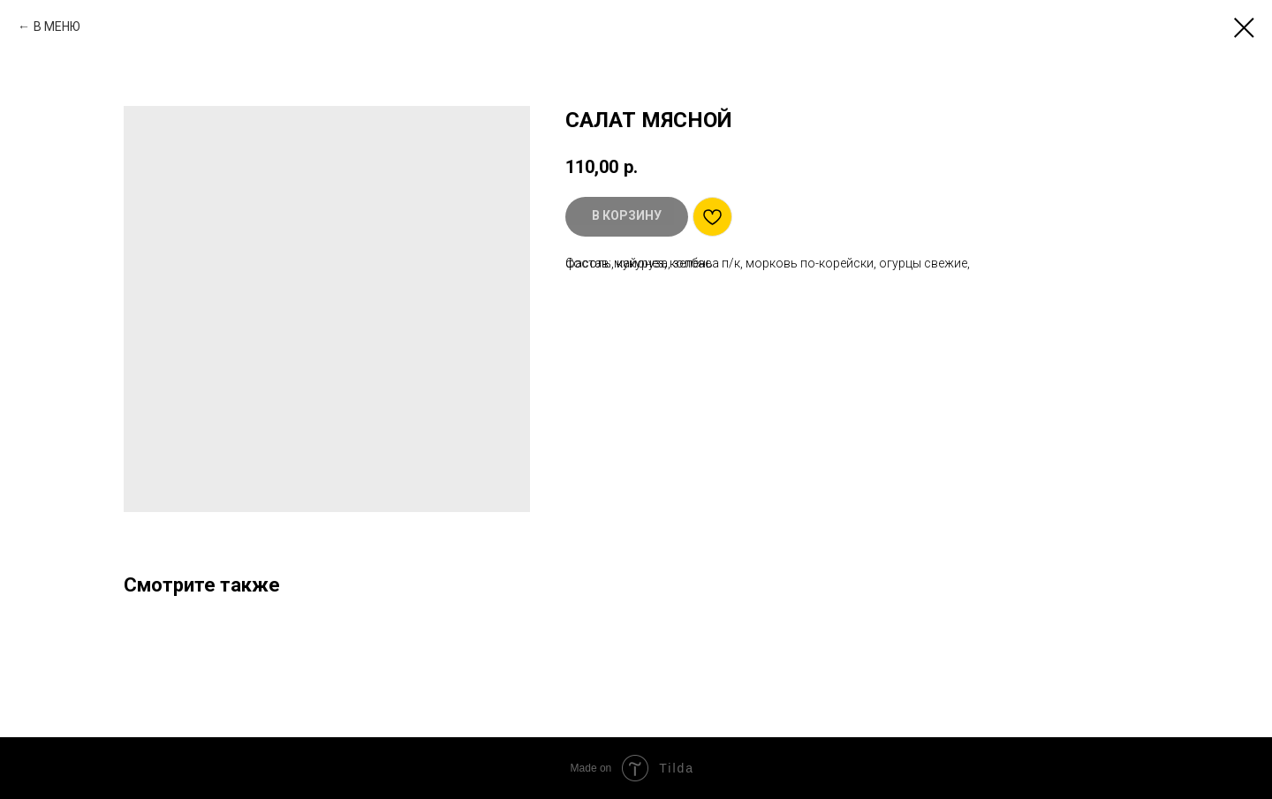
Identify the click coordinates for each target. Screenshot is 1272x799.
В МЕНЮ (57, 26)
